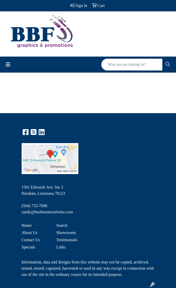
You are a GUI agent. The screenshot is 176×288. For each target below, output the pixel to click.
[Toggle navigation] (8, 64)
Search (62, 225)
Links (61, 247)
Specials (28, 247)
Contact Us (31, 240)
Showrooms (66, 232)
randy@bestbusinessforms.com (47, 212)
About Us (30, 232)
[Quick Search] (132, 65)
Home (27, 225)
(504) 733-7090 (34, 206)
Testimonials (67, 240)
